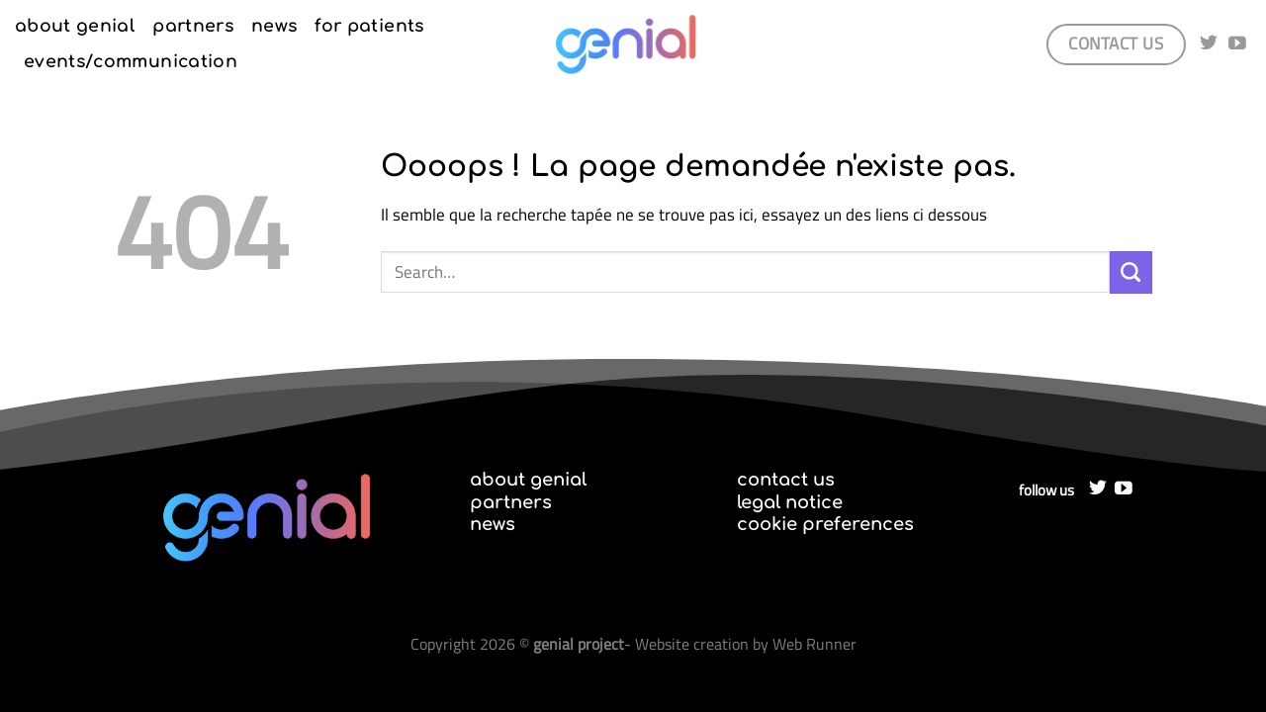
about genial (75, 26)
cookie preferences (825, 524)
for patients (369, 26)
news (274, 26)
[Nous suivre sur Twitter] (1209, 44)
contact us (786, 480)
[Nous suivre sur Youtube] (1237, 44)
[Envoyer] (1131, 272)
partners (192, 26)
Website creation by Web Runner (746, 644)
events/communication (130, 61)
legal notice (790, 502)
